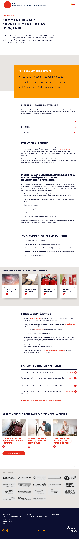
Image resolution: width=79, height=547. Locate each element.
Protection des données (34, 527)
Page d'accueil (6, 522)
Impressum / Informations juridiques (38, 525)
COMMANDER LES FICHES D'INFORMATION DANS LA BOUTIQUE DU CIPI (42, 408)
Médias (29, 522)
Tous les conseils (8, 15)
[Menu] (73, 4)
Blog (3, 532)
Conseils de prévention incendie (12, 525)
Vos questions (6, 527)
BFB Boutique (56, 522)
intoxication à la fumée (66, 149)
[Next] (74, 295)
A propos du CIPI (7, 529)
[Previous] (5, 295)
